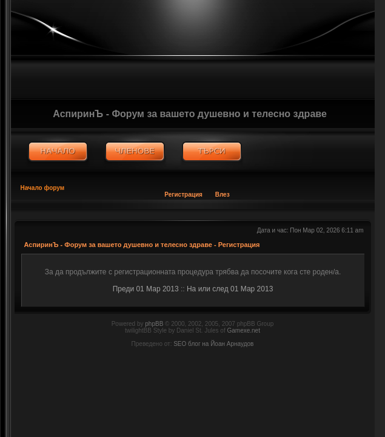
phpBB (154, 323)
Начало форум (43, 188)
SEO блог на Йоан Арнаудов (213, 343)
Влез (222, 194)
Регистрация (183, 194)
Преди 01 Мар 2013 (146, 289)
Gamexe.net (243, 330)
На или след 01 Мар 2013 (230, 289)
